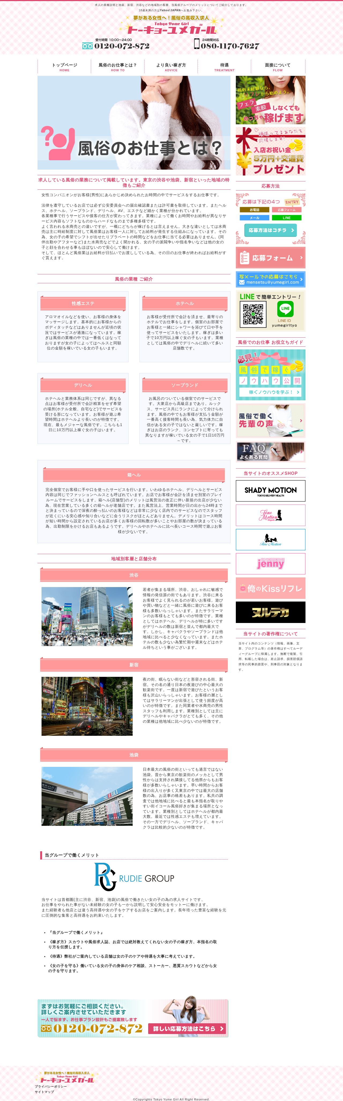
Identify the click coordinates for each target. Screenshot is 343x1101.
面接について (278, 68)
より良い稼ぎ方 (171, 68)
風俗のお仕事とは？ (118, 68)
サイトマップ (44, 1091)
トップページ (64, 68)
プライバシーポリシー (51, 1086)
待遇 (224, 68)
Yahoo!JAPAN (170, 10)
